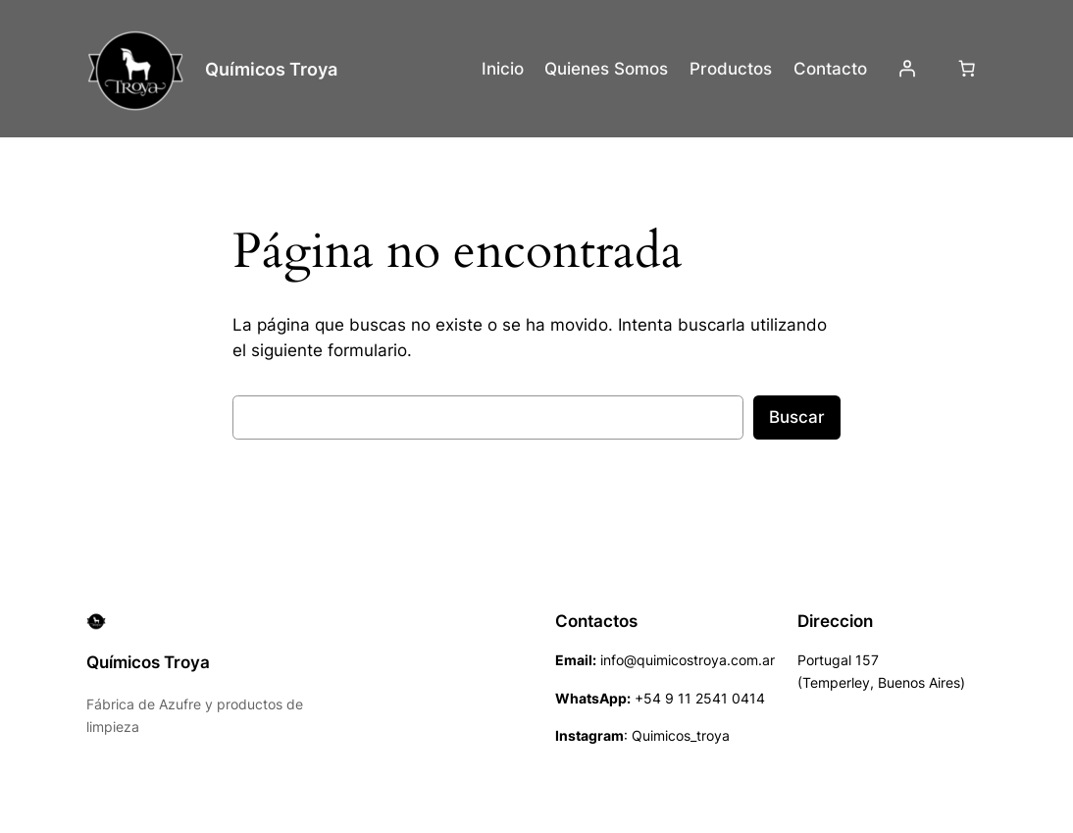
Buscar (797, 417)
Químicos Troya (271, 68)
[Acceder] (906, 68)
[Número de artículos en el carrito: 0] (967, 68)
